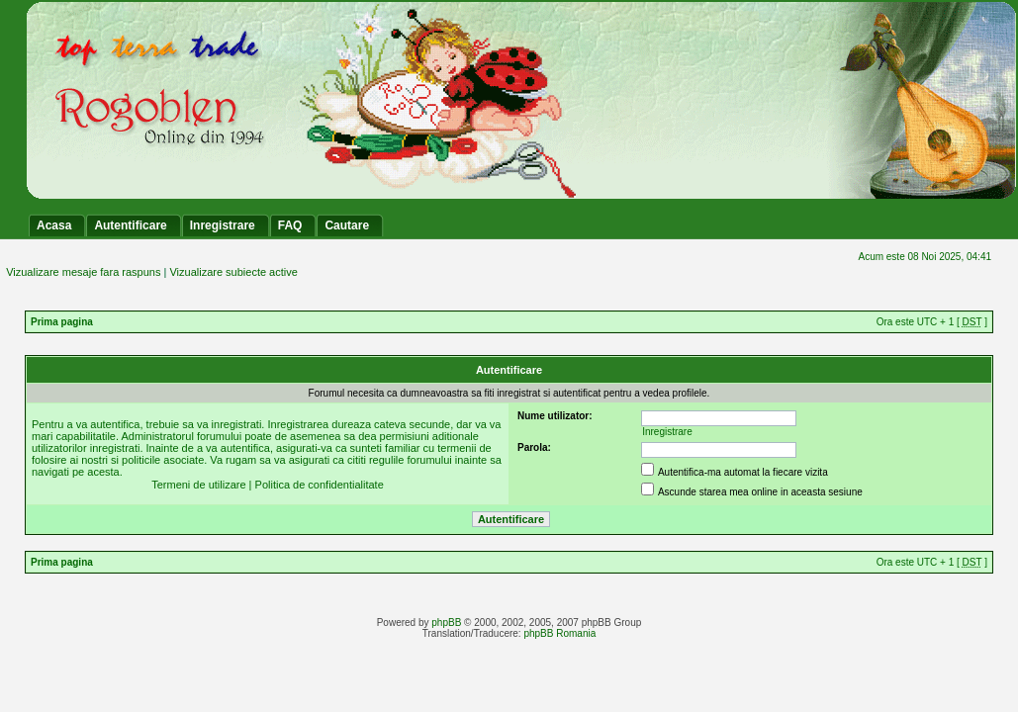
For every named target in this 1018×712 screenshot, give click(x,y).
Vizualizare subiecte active (233, 272)
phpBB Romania (559, 633)
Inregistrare (667, 431)
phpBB (446, 622)
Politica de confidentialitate (319, 484)
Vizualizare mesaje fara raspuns (83, 272)
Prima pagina (62, 321)
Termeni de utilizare (198, 484)
